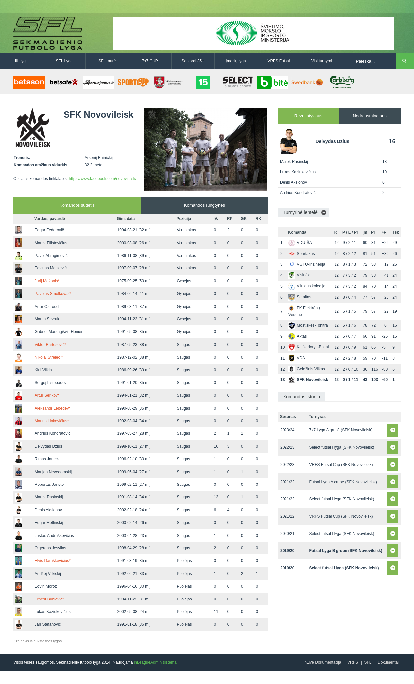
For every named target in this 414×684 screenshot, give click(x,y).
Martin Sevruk (47, 319)
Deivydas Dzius (48, 446)
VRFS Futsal (278, 61)
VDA (296, 358)
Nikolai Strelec (49, 357)
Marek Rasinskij (49, 497)
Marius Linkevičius (52, 421)
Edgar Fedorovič (49, 230)
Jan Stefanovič (48, 624)
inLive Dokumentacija (322, 662)
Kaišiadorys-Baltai (308, 347)
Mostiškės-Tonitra (308, 325)
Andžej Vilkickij (48, 573)
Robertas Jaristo (49, 484)
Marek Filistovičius (51, 243)
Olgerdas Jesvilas (50, 548)
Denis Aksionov (48, 510)
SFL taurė (107, 61)
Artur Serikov (47, 395)
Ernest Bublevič (49, 599)
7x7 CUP (150, 61)
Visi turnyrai (321, 61)
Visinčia (299, 275)
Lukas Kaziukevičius (53, 611)
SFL (367, 662)
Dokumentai (388, 662)
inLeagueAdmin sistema (155, 662)
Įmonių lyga (236, 61)
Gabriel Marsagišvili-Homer (59, 331)
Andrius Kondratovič (52, 433)
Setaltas (299, 297)
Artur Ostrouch (48, 306)
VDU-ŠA (300, 242)
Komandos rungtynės (204, 205)
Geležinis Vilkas (306, 369)
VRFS (352, 662)
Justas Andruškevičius (54, 535)
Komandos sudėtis (77, 205)
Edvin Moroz (46, 586)
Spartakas (301, 253)
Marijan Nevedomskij (53, 472)
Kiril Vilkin (43, 370)
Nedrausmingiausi (370, 115)
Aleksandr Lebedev (52, 408)
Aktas (297, 336)
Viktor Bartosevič (50, 344)
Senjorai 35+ (193, 61)
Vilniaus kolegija (306, 286)
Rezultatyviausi (308, 115)
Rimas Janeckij (48, 459)
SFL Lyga (64, 61)
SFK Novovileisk (308, 379)
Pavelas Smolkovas (53, 293)
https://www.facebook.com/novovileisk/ (102, 178)
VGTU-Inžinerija (306, 264)
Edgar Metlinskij (49, 522)
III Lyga (21, 61)
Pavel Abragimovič (51, 255)
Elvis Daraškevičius (53, 560)
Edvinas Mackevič (51, 268)
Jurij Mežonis (47, 281)
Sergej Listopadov (51, 382)
